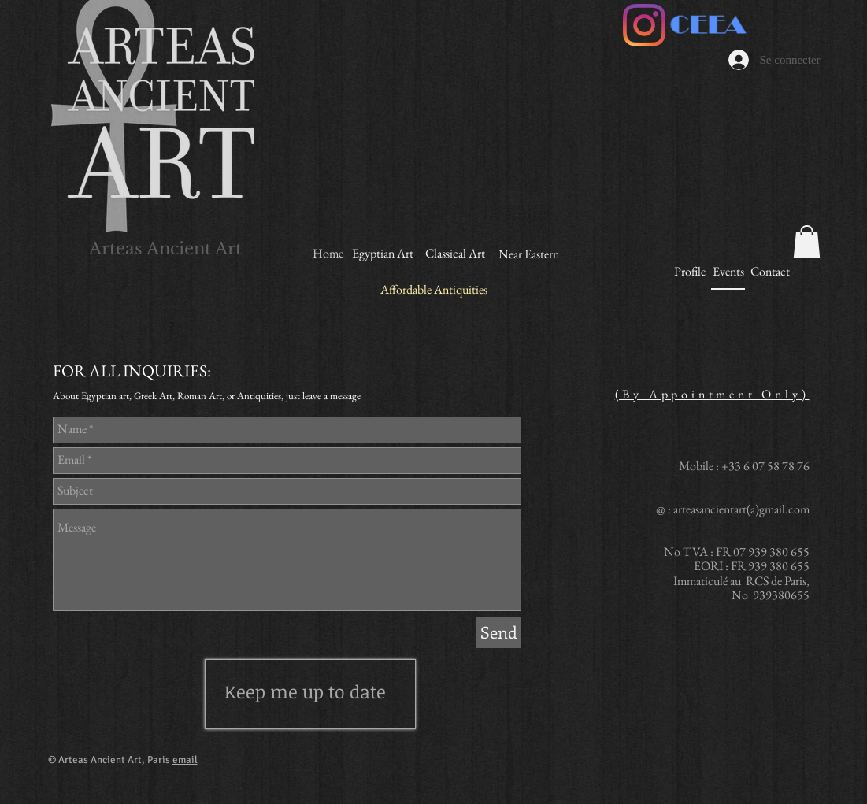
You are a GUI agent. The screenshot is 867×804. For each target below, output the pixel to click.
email (185, 760)
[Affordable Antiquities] (434, 290)
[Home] (328, 253)
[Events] (728, 272)
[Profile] (689, 271)
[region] (310, 694)
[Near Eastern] (528, 255)
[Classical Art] (455, 254)
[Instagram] (644, 25)
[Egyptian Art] (383, 254)
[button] (807, 241)
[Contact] (770, 271)
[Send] (498, 632)
